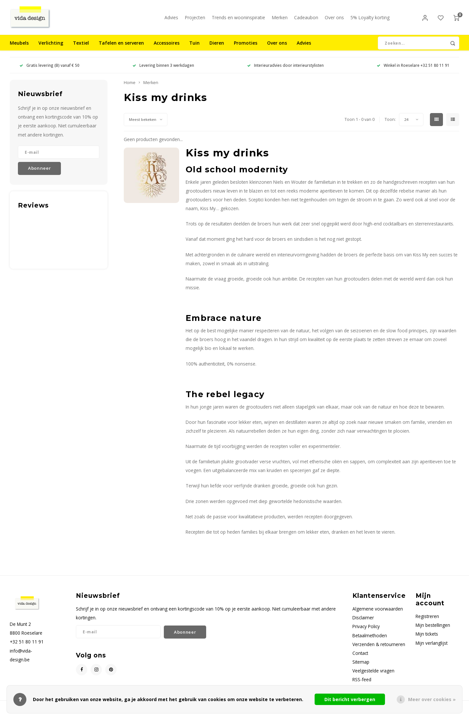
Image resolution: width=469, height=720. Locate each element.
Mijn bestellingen (433, 629)
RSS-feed (361, 684)
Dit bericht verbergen (349, 699)
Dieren (216, 47)
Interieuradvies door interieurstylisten (285, 69)
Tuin (194, 47)
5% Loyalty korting (370, 19)
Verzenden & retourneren (378, 648)
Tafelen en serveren (121, 47)
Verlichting (50, 47)
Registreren (427, 620)
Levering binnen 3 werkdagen (163, 69)
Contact (360, 657)
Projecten (195, 19)
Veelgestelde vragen (373, 675)
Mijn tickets (427, 638)
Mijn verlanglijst (432, 647)
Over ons (334, 19)
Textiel (81, 47)
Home (129, 87)
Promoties (245, 47)
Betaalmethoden (369, 639)
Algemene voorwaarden (377, 613)
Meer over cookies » (432, 699)
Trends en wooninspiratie (238, 19)
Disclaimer (363, 622)
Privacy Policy (366, 630)
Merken (280, 19)
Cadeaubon (306, 19)
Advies (171, 19)
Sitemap (360, 666)
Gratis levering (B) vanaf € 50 (49, 69)
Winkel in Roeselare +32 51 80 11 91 (413, 69)
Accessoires (166, 47)
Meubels (19, 47)
